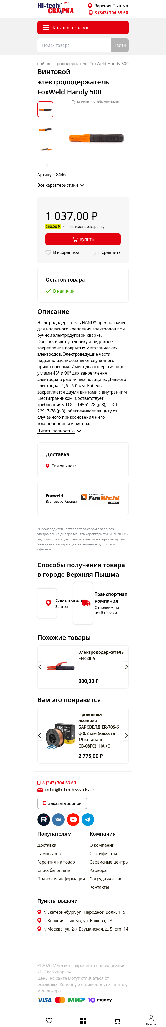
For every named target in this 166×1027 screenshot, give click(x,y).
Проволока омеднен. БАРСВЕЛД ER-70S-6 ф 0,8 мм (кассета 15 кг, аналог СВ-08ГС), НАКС (98, 730)
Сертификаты (103, 853)
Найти (119, 45)
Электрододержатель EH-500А (101, 655)
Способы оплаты (54, 870)
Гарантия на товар (56, 862)
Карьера (98, 870)
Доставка (46, 845)
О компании (102, 845)
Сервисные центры (109, 862)
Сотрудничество (106, 879)
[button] (40, 666)
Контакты (99, 887)
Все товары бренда (61, 501)
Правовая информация (61, 879)
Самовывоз (49, 853)
